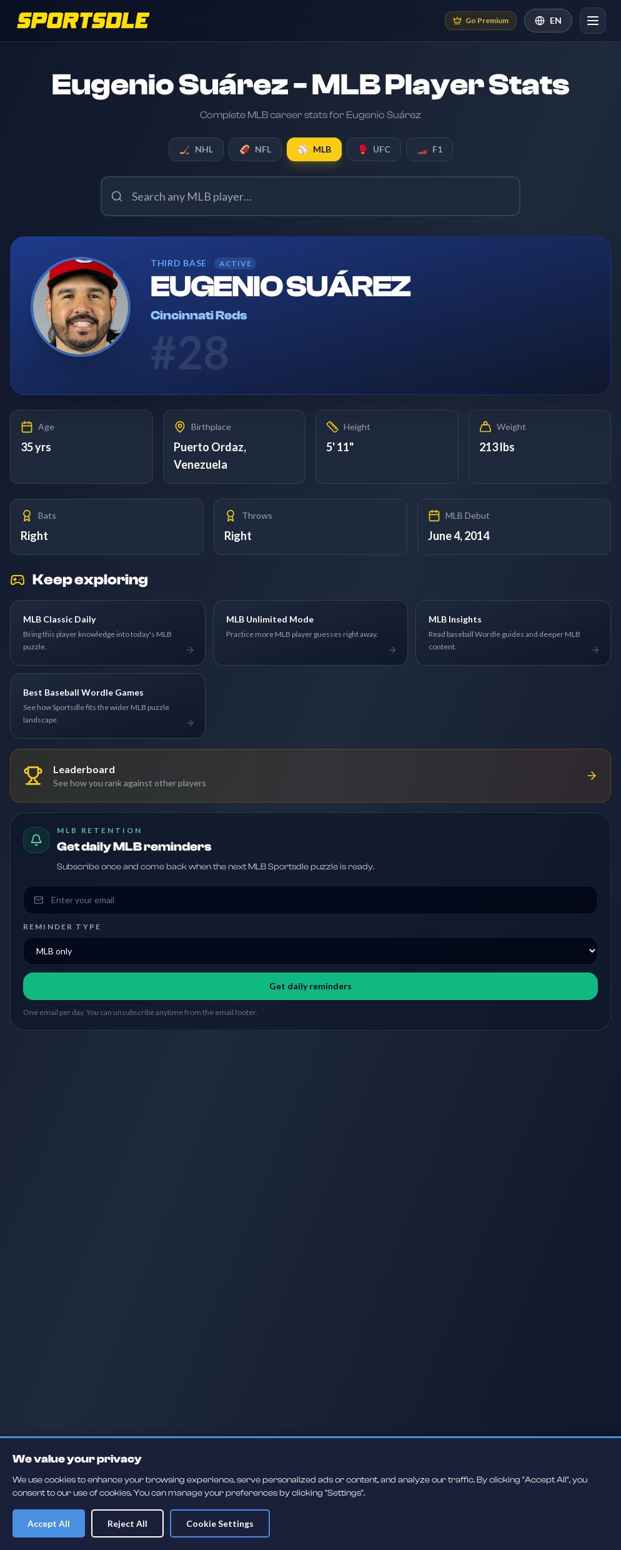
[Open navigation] (593, 21)
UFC (373, 149)
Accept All (48, 1523)
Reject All (127, 1523)
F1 (429, 149)
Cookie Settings (220, 1523)
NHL (196, 149)
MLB (314, 149)
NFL (255, 149)
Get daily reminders (310, 986)
